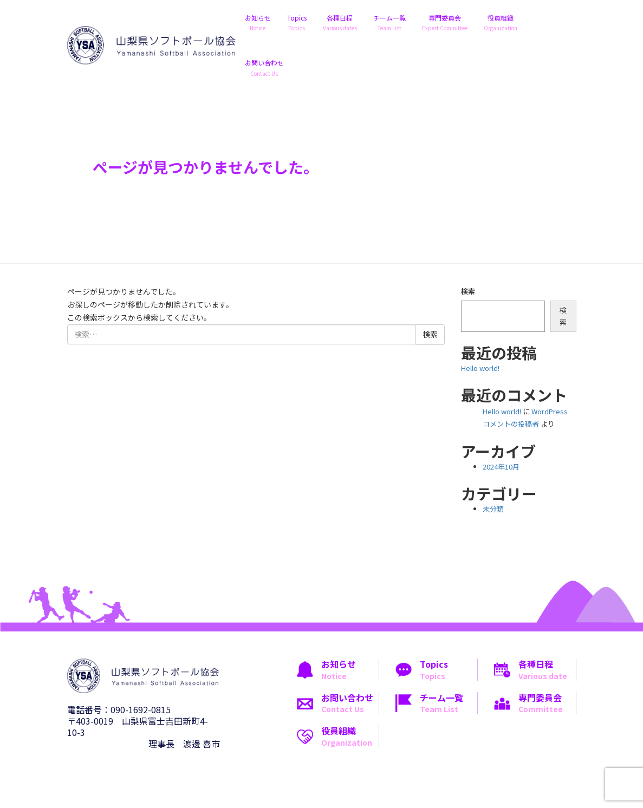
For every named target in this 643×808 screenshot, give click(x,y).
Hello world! (480, 368)
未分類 (493, 509)
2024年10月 (501, 466)
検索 (468, 291)
